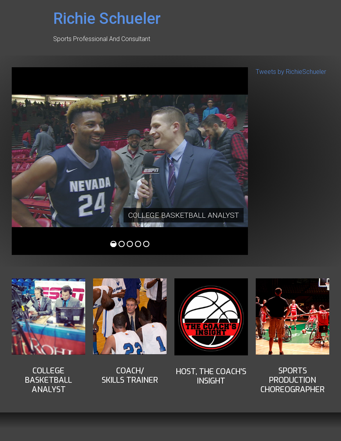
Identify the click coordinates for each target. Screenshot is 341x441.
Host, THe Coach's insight (211, 376)
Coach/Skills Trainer (130, 375)
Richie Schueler (107, 18)
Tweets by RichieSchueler (291, 71)
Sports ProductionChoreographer (292, 380)
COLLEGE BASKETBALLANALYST (48, 380)
